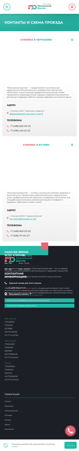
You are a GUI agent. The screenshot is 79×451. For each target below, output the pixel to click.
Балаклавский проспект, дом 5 (26, 114)
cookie (15, 446)
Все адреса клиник (20, 294)
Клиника (9, 406)
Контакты (9, 429)
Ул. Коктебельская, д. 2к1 (23, 219)
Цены (7, 424)
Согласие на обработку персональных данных (28, 300)
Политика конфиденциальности (21, 306)
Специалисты (11, 410)
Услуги (8, 401)
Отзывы (8, 415)
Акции (8, 420)
